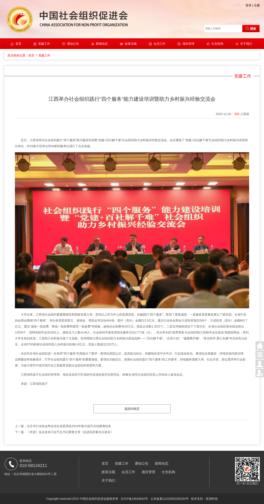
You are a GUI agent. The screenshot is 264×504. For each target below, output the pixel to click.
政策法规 (131, 43)
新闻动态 (102, 43)
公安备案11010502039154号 (170, 498)
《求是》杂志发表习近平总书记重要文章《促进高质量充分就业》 (70, 432)
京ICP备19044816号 (134, 498)
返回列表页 (132, 409)
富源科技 (212, 498)
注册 (257, 5)
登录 (248, 5)
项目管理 (188, 43)
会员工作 (159, 43)
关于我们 (246, 43)
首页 (18, 43)
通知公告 (73, 43)
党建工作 (44, 43)
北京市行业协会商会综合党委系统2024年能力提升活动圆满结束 (69, 426)
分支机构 (217, 43)
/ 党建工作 (42, 55)
